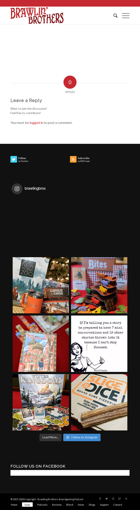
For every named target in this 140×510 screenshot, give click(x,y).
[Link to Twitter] (106, 498)
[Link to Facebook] (100, 498)
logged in (36, 122)
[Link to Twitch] (119, 498)
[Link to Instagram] (113, 498)
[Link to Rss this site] (126, 498)
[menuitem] (113, 15)
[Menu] (124, 15)
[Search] (113, 15)
